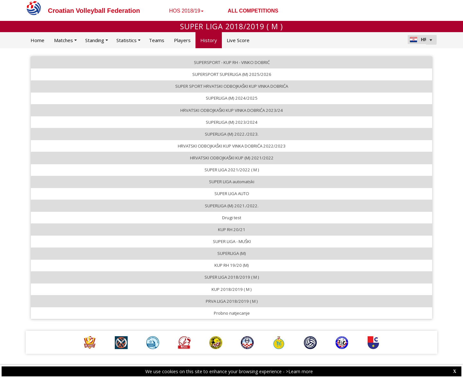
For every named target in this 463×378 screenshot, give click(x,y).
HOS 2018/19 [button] (186, 11)
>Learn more (299, 371)
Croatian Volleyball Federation (94, 10)
